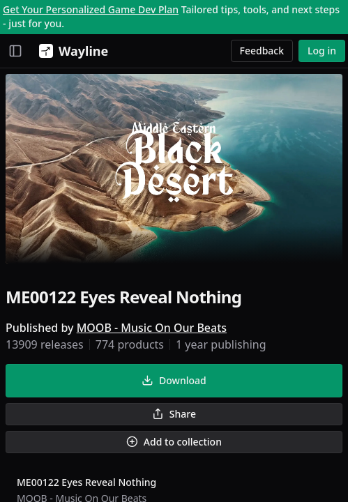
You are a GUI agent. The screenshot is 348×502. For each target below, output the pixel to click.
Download (174, 380)
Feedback (262, 50)
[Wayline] (70, 50)
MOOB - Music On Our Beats (152, 327)
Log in (322, 50)
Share (174, 413)
